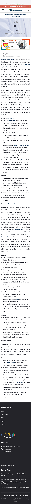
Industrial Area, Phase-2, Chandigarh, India (15, 14)
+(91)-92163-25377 (15, 16)
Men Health (3, 411)
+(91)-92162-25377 (7, 449)
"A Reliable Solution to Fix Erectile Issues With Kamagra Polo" (14, 479)
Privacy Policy (13, 496)
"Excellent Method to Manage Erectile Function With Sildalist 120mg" (13, 475)
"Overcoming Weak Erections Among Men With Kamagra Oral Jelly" (15, 487)
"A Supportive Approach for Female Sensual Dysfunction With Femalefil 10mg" (14, 483)
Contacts (25, 496)
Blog (17, 30)
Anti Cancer (3, 424)
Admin (8, 54)
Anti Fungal (3, 418)
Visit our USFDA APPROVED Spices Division (15, 6)
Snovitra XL (11, 204)
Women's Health (4, 414)
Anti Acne (3, 421)
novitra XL (10, 118)
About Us (5, 496)
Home (8, 30)
